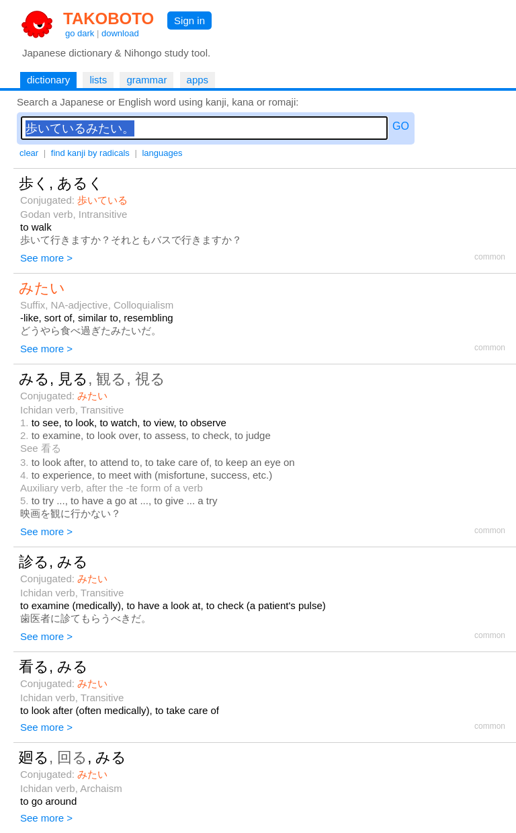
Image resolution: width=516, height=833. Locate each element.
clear (28, 153)
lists (98, 79)
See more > (46, 258)
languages (162, 153)
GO (400, 126)
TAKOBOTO (108, 18)
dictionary (48, 79)
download (120, 33)
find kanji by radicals (90, 153)
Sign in (189, 20)
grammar (146, 79)
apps (198, 79)
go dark (79, 33)
